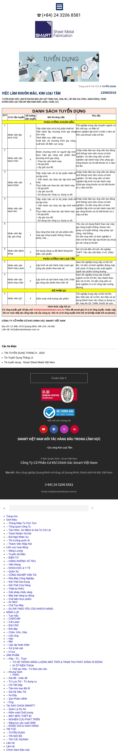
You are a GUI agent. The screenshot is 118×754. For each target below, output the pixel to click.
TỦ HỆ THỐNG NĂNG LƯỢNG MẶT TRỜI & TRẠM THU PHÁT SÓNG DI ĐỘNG (58, 662)
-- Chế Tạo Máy (15, 605)
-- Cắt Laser (13, 622)
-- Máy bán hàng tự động (20, 595)
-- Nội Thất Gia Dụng (18, 581)
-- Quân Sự (12, 571)
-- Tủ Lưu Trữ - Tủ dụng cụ (21, 681)
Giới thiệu (11, 519)
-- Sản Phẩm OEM (16, 698)
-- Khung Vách (14, 672)
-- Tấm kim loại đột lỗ (18, 688)
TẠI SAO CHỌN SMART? (20, 705)
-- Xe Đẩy (11, 695)
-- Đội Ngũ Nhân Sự (17, 537)
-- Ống (9, 702)
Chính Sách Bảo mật (17, 750)
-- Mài (9, 641)
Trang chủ (84, 86)
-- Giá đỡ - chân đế (16, 678)
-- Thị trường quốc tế (18, 540)
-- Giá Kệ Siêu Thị (16, 692)
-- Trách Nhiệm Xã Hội (18, 533)
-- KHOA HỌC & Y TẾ (18, 568)
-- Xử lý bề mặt (14, 648)
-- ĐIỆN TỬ (12, 557)
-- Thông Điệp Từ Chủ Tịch (21, 523)
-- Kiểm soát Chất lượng (19, 712)
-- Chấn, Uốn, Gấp (16, 632)
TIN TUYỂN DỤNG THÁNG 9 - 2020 (24, 353)
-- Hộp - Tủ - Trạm (16, 658)
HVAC (16, 674)
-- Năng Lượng (14, 550)
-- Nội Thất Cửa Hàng (18, 585)
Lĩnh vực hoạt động (17, 547)
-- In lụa (10, 651)
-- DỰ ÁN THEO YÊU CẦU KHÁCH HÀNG (29, 608)
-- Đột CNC (12, 625)
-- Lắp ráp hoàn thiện (18, 644)
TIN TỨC (95, 86)
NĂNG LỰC (12, 612)
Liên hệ (10, 743)
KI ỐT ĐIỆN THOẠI (23, 665)
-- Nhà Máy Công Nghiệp (20, 578)
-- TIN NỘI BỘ (14, 736)
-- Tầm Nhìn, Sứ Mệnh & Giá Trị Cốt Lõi (28, 530)
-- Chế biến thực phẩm (18, 599)
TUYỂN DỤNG (109, 86)
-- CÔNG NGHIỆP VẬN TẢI (21, 575)
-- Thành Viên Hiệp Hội (19, 544)
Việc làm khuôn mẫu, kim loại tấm (31, 93)
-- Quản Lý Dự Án (16, 709)
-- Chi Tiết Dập (14, 685)
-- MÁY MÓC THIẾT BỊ (18, 716)
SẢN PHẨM (12, 655)
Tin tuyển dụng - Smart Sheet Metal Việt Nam (29, 362)
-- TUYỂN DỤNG (15, 732)
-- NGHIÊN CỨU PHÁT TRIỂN (23, 719)
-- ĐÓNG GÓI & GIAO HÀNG (22, 726)
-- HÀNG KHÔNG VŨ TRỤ (21, 561)
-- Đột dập (12, 628)
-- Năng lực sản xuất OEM (20, 723)
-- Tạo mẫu (12, 615)
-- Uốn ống (12, 635)
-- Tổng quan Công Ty (18, 526)
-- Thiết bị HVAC (15, 588)
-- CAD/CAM (13, 618)
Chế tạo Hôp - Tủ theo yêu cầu (30, 669)
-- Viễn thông (13, 564)
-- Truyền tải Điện (16, 554)
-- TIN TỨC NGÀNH (17, 739)
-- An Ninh (11, 602)
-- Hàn (9, 638)
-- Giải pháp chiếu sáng (19, 592)
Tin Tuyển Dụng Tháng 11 (18, 357)
